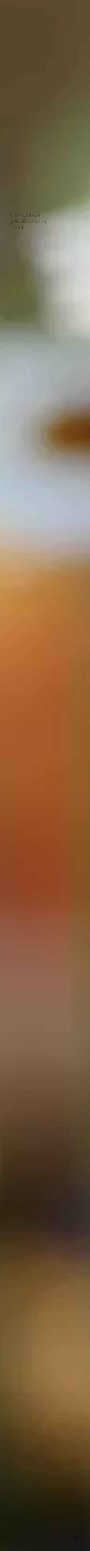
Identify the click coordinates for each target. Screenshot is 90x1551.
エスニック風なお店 (27, 215)
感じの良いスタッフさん (30, 221)
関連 (21, 227)
